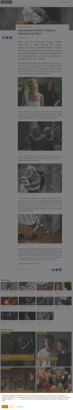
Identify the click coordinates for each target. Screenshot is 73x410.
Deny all (11, 406)
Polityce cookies (17, 399)
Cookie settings (19, 406)
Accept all (5, 406)
